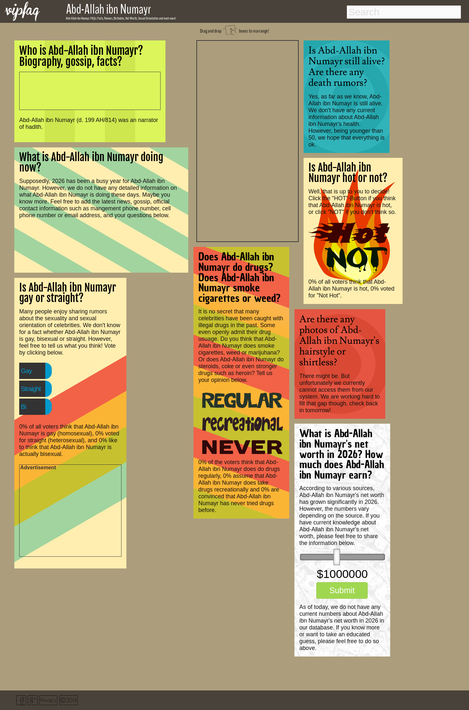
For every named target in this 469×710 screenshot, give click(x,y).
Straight (31, 388)
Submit (342, 590)
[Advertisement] (247, 140)
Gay (26, 370)
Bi (23, 406)
